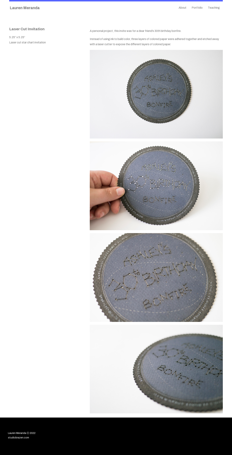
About (182, 7)
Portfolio (197, 7)
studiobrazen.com (18, 437)
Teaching (214, 7)
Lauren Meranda (25, 8)
